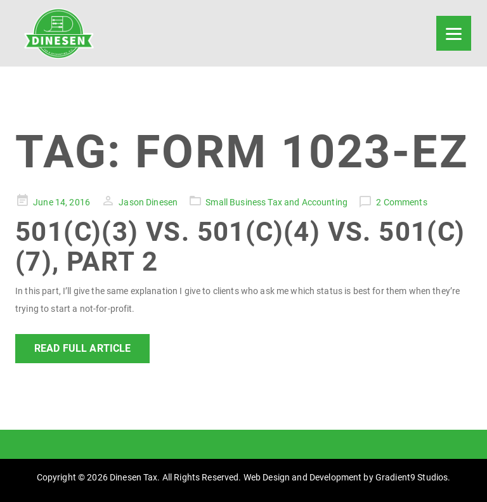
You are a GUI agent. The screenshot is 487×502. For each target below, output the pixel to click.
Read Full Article (82, 348)
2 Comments (401, 202)
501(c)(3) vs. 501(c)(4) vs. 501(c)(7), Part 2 (240, 246)
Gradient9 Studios (411, 477)
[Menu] (453, 33)
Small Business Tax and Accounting (276, 202)
